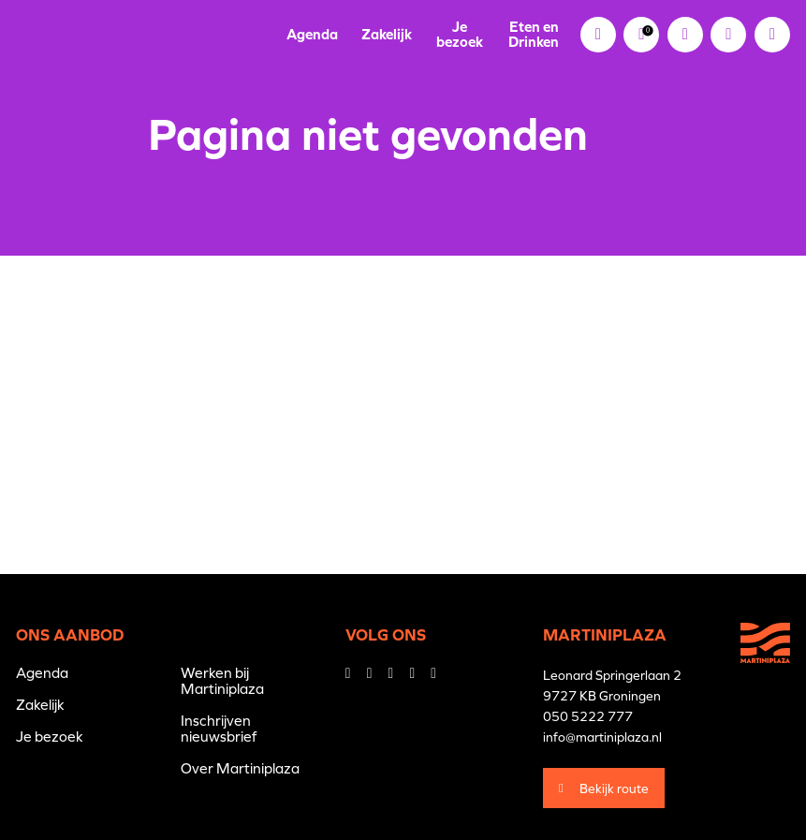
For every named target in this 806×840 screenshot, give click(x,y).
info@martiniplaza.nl (602, 736)
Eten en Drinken (533, 34)
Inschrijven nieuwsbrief (218, 728)
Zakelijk (386, 34)
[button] (728, 34)
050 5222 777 (588, 716)
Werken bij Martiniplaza (222, 681)
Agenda (312, 34)
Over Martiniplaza (240, 768)
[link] (641, 34)
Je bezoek (459, 34)
